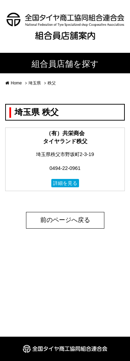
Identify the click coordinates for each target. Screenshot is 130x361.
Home (16, 83)
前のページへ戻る (65, 219)
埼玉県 (34, 83)
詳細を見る (65, 183)
